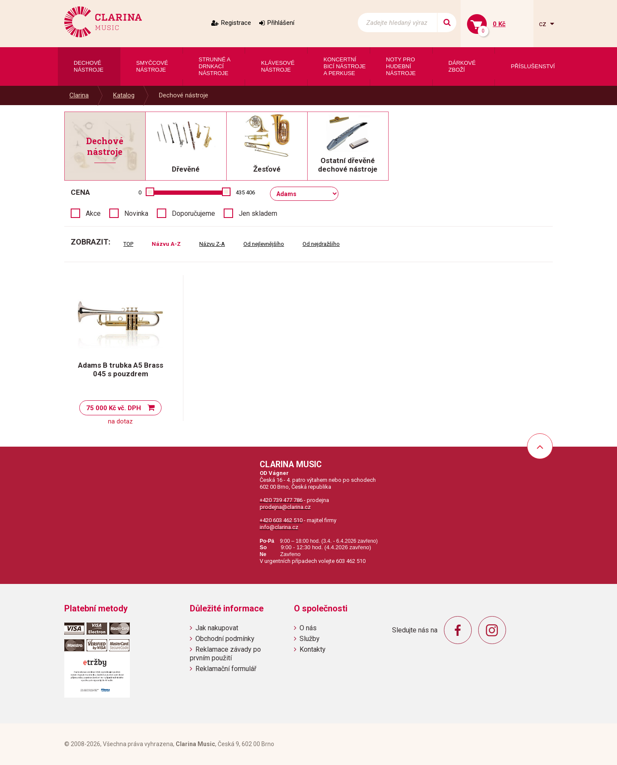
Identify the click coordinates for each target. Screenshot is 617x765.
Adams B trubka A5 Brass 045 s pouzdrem (120, 369)
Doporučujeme (193, 213)
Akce (93, 213)
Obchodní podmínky (225, 639)
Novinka (136, 213)
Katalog (124, 95)
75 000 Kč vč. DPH (113, 408)
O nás (308, 628)
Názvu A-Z (166, 244)
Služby (310, 639)
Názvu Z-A (212, 244)
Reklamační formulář (225, 669)
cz (543, 24)
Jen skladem (258, 213)
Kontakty (313, 649)
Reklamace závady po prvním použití (225, 653)
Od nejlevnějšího (263, 244)
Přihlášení (280, 23)
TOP (128, 244)
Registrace (236, 23)
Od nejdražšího (321, 244)
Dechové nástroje (183, 95)
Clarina (79, 95)
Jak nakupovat (216, 628)
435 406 (245, 192)
